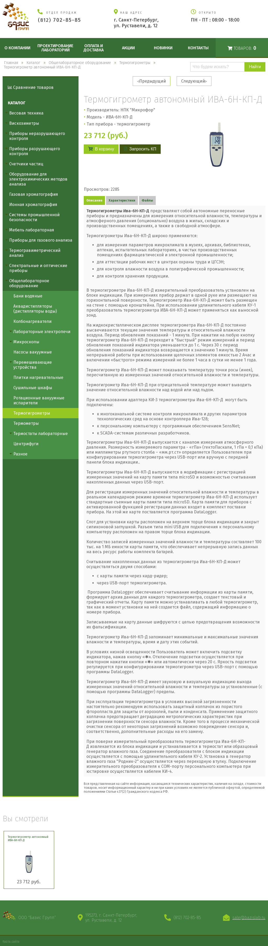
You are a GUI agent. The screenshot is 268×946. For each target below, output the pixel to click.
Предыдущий (152, 81)
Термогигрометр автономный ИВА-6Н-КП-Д (28, 838)
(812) (59, 20)
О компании (17, 47)
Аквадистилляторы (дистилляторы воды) (35, 309)
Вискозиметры (24, 123)
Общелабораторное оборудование (29, 283)
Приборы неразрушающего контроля (37, 136)
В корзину (101, 149)
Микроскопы (26, 341)
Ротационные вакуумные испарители (38, 400)
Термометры (26, 423)
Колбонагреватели (32, 321)
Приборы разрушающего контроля (34, 151)
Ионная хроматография (33, 204)
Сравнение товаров (31, 87)
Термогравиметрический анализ (34, 253)
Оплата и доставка (93, 47)
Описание (94, 200)
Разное (20, 454)
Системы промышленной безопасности (34, 217)
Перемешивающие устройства (32, 365)
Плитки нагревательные (38, 377)
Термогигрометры (31, 413)
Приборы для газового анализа (40, 240)
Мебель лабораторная (31, 229)
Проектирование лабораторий (55, 47)
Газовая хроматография (33, 194)
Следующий (193, 81)
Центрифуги (25, 443)
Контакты (198, 47)
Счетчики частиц (26, 163)
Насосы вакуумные (32, 352)
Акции (128, 47)
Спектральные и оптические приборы (38, 268)
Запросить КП (140, 149)
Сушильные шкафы (32, 387)
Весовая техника (26, 113)
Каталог (16, 102)
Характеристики (122, 200)
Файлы (147, 200)
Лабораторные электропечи (41, 331)
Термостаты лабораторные (40, 433)
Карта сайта (11, 941)
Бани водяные (27, 295)
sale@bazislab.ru (248, 917)
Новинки (163, 47)
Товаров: (242, 48)
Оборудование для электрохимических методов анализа (38, 179)
